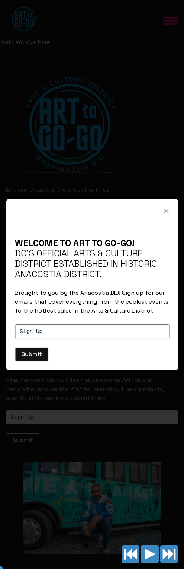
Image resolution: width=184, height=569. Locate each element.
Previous (130, 554)
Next (169, 554)
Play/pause (150, 554)
